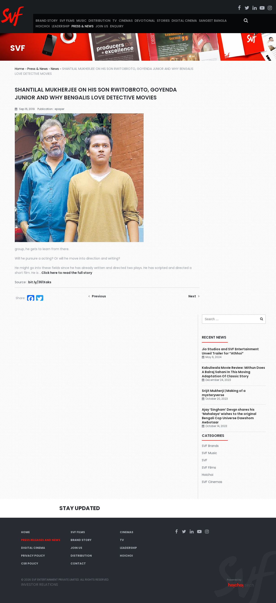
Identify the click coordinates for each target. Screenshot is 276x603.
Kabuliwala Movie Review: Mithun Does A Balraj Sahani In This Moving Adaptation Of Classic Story (233, 371)
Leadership (60, 26)
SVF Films (67, 20)
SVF (204, 460)
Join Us (101, 26)
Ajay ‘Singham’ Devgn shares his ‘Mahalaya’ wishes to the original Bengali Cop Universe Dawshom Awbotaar (229, 416)
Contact (78, 563)
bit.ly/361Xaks (39, 282)
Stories (163, 20)
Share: (20, 298)
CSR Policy (29, 563)
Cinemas (126, 20)
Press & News (82, 26)
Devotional (145, 20)
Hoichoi (43, 26)
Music (81, 20)
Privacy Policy (33, 556)
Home (19, 69)
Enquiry (116, 26)
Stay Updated (79, 508)
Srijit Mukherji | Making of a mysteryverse (224, 392)
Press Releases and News (40, 540)
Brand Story (47, 20)
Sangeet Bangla (213, 20)
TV (114, 20)
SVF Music (209, 453)
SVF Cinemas (212, 482)
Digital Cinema (184, 20)
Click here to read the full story (66, 272)
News (55, 69)
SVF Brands (210, 446)
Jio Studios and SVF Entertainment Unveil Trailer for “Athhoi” (230, 351)
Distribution (99, 20)
